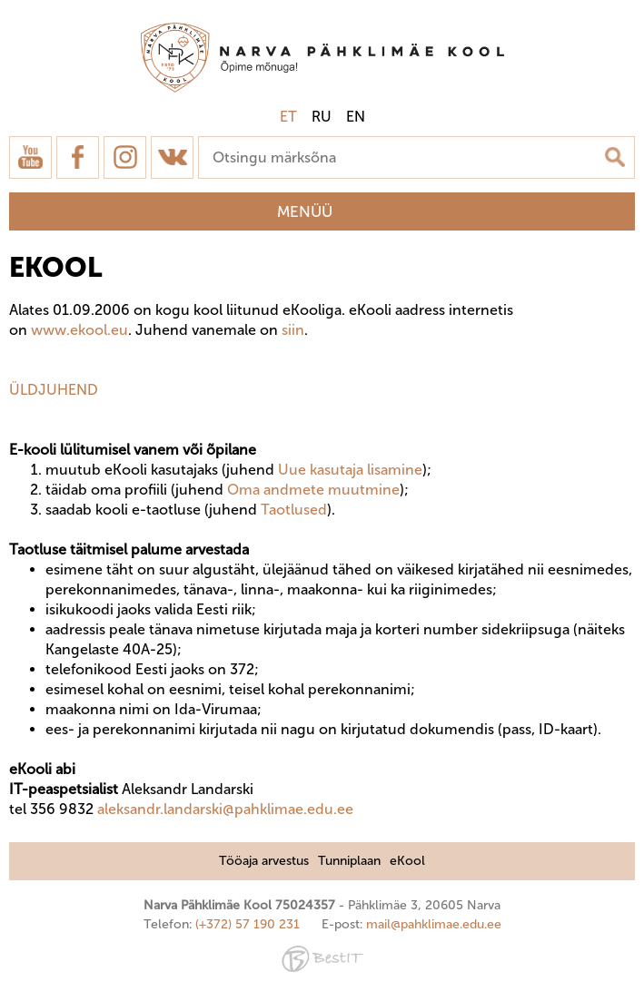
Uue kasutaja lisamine (350, 469)
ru (322, 116)
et (288, 116)
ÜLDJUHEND (53, 389)
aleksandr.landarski (160, 809)
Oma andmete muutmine (313, 489)
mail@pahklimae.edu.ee (433, 924)
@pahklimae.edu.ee (288, 809)
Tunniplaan (349, 860)
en (355, 116)
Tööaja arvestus (264, 860)
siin (293, 330)
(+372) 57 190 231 (247, 924)
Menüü (304, 211)
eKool (407, 860)
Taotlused (294, 509)
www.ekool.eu (79, 330)
